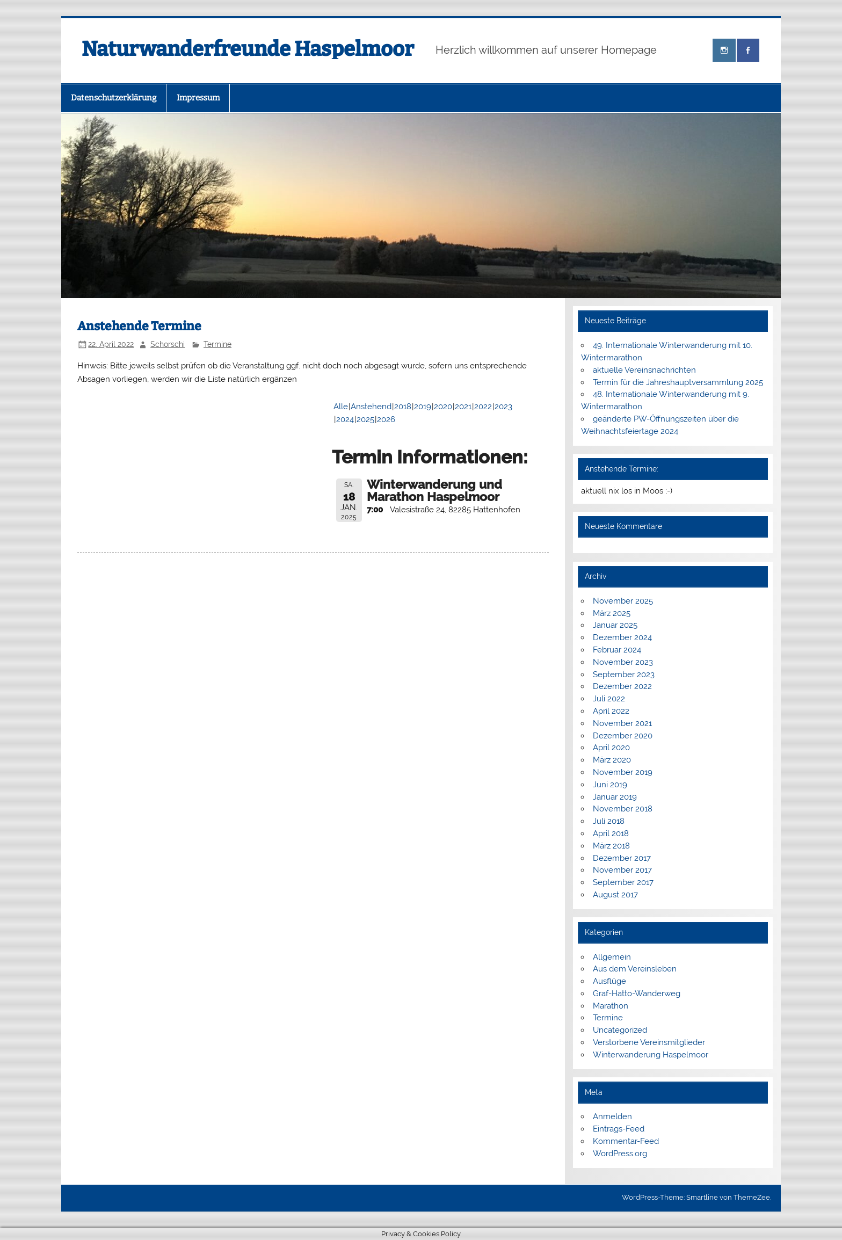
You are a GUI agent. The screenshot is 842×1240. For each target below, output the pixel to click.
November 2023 (623, 662)
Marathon (610, 1006)
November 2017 (622, 870)
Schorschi (167, 344)
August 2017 (615, 895)
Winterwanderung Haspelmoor (650, 1055)
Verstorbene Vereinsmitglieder (649, 1042)
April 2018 (611, 833)
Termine (217, 344)
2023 (503, 406)
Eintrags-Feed (618, 1129)
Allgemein (612, 957)
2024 (345, 419)
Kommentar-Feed (626, 1141)
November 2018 (622, 809)
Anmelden (612, 1116)
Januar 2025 (615, 625)
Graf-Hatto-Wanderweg (636, 993)
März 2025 (611, 613)
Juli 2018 (609, 821)
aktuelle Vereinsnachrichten (644, 370)
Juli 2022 (609, 699)
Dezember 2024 (622, 637)
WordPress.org (620, 1153)
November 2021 (622, 723)
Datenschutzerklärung (113, 98)
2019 (422, 406)
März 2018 (611, 846)
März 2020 (612, 760)
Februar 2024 (617, 650)
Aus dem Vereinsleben (635, 969)
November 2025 (623, 601)
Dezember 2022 (622, 686)
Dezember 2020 (622, 736)
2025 (365, 419)
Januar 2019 (615, 797)
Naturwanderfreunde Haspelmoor (248, 49)
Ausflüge (609, 981)
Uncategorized (620, 1030)
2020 (443, 406)
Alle (340, 406)
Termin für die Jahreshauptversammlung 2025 (678, 382)
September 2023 (624, 674)
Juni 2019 (610, 784)
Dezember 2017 (622, 858)
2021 (463, 406)
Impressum (198, 98)
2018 (402, 406)
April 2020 (611, 747)
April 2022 (611, 711)
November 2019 (622, 772)
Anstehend (371, 406)
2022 (483, 406)
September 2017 (623, 882)
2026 (386, 419)
